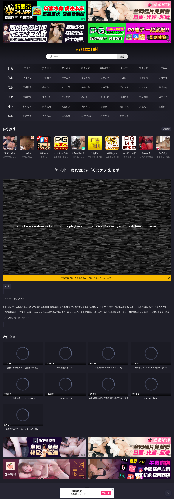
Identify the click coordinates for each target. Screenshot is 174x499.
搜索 (122, 56)
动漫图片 (85, 96)
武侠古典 (85, 106)
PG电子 (27, 68)
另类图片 (163, 96)
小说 (10, 106)
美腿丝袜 (104, 96)
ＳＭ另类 (163, 77)
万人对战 (66, 68)
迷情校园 (104, 106)
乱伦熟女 (143, 87)
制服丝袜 (104, 87)
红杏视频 (104, 116)
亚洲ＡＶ (27, 77)
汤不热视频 (85, 116)
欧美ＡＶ (66, 77)
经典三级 (124, 87)
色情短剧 (124, 116)
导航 (10, 116)
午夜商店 (46, 116)
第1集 (6, 286)
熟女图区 (143, 96)
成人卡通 (66, 87)
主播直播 (143, 77)
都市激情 (27, 106)
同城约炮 (27, 116)
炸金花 (124, 68)
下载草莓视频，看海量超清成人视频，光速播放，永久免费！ (115, 278)
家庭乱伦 (46, 106)
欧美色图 (66, 96)
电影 (10, 87)
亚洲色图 (46, 96)
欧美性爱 (85, 87)
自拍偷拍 (46, 77)
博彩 (10, 68)
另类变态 (163, 87)
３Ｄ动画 (85, 77)
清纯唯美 (124, 96)
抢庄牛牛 (163, 68)
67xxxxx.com (87, 49)
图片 (10, 97)
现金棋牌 (143, 68)
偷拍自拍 (46, 87)
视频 (10, 78)
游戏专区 (85, 68)
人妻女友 (66, 106)
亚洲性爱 (27, 87)
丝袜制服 (124, 77)
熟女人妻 (104, 77)
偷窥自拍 (27, 96)
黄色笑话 (143, 106)
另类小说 (124, 106)
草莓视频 (66, 116)
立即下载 (106, 493)
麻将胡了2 (105, 68)
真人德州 (46, 68)
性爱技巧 (163, 106)
